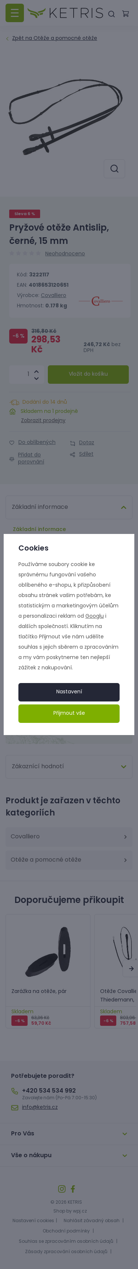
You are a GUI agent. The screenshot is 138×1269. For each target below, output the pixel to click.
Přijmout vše (69, 713)
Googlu (94, 616)
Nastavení (69, 692)
